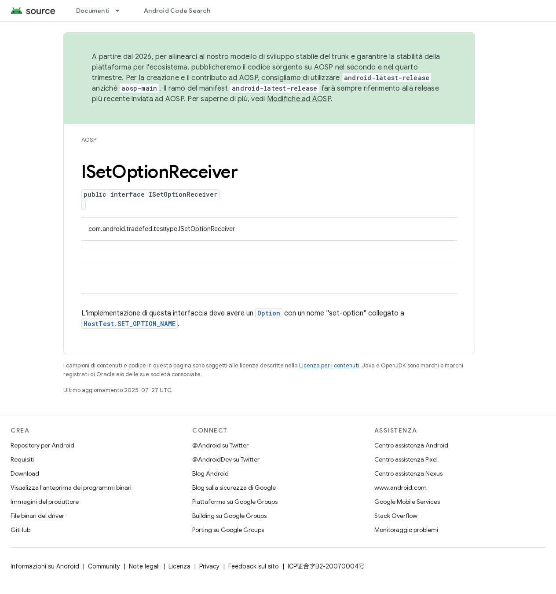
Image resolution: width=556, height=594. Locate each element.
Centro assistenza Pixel (406, 459)
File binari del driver (37, 516)
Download (25, 473)
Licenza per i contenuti (329, 365)
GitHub (20, 530)
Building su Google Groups (229, 516)
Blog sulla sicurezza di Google (234, 487)
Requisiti (22, 459)
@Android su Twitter (220, 445)
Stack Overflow (395, 516)
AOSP (88, 139)
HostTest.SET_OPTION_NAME (130, 323)
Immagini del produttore (45, 502)
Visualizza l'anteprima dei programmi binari (71, 487)
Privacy (209, 566)
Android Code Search (177, 11)
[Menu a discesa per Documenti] (121, 10)
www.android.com (400, 487)
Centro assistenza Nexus (408, 473)
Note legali (144, 566)
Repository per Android (42, 445)
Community (104, 566)
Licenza (179, 566)
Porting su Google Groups (228, 530)
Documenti (93, 11)
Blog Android (210, 473)
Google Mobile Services (407, 502)
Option (268, 313)
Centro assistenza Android (411, 445)
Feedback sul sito (253, 566)
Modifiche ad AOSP (299, 99)
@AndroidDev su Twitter (226, 459)
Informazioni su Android (45, 566)
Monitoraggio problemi (406, 530)
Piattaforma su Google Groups (235, 502)
